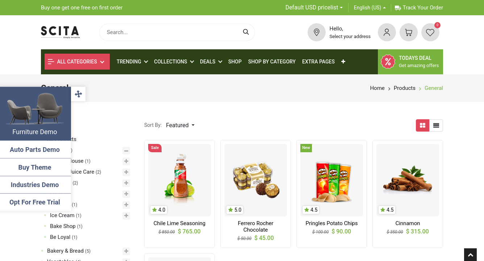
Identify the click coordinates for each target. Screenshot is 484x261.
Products (405, 88)
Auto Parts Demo (36, 149)
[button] (343, 62)
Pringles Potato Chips (332, 223)
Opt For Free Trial (36, 202)
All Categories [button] (72, 62)
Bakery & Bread (65, 251)
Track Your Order (419, 7)
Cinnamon (407, 223)
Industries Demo (36, 184)
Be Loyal (60, 237)
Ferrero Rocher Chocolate (255, 226)
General (434, 88)
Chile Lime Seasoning (180, 223)
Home (377, 88)
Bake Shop (63, 226)
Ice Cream (62, 215)
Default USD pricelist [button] (311, 7)
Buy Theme (36, 167)
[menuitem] (235, 62)
